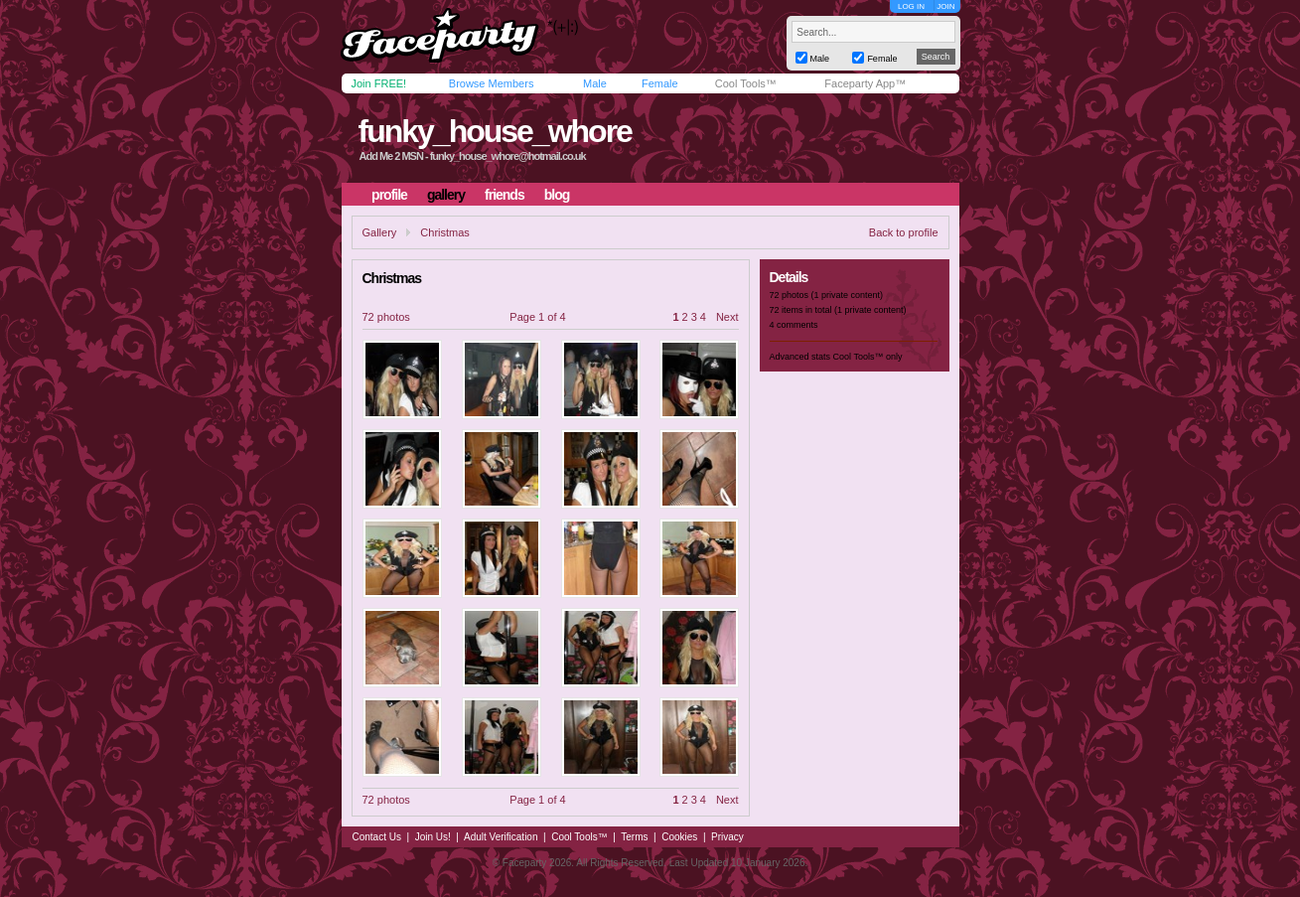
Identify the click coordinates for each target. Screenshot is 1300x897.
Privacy (727, 836)
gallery (446, 195)
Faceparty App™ (865, 83)
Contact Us (377, 836)
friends (504, 195)
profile (389, 195)
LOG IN (911, 6)
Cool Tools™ (746, 83)
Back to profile (904, 232)
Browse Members (491, 83)
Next (727, 317)
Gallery (379, 232)
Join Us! (433, 836)
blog (557, 195)
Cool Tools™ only (868, 357)
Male (595, 83)
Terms (634, 836)
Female (660, 83)
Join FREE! (379, 83)
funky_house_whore (494, 131)
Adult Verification (501, 836)
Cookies (679, 836)
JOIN (945, 6)
